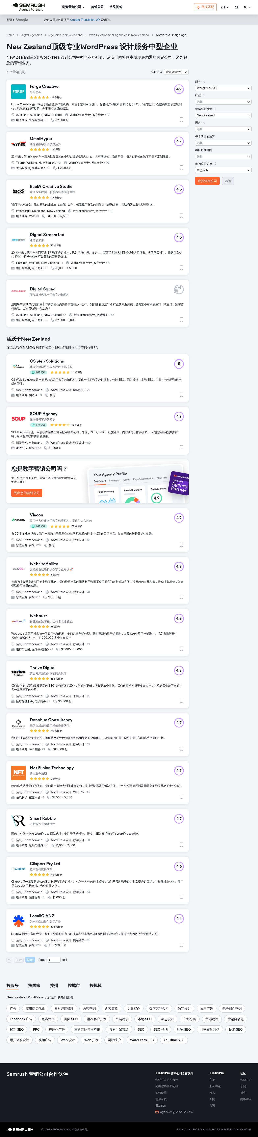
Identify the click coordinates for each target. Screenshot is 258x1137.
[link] (97, 7)
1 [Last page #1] (66, 959)
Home (10, 35)
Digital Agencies (31, 35)
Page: (42, 959)
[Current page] (53, 959)
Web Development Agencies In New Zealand (119, 35)
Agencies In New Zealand (66, 35)
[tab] (12, 986)
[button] (225, 7)
